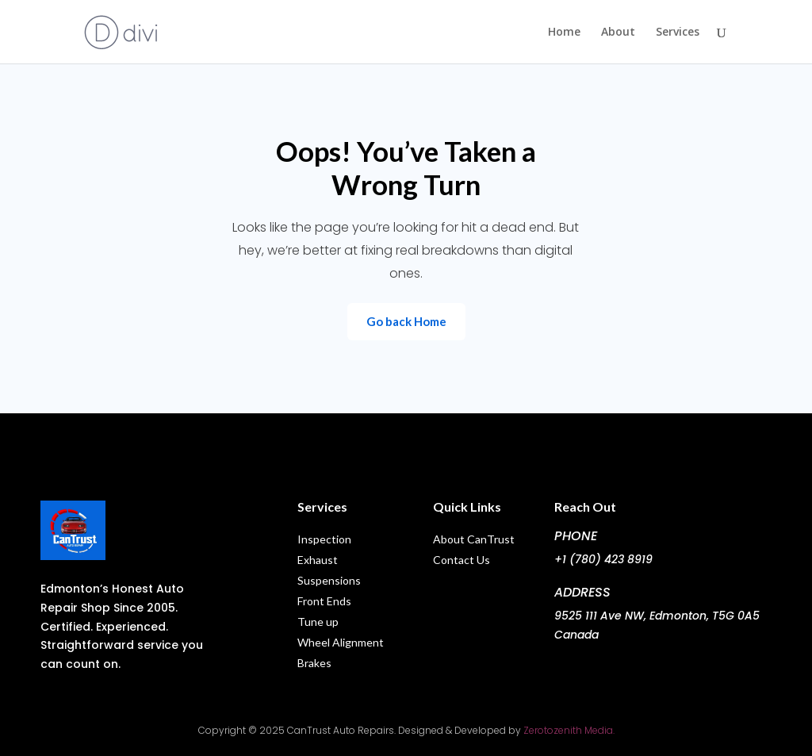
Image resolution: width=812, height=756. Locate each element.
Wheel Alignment (340, 642)
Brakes (314, 663)
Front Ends (324, 601)
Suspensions (329, 580)
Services (677, 32)
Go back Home (406, 321)
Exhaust (317, 559)
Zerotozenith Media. (568, 730)
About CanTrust (474, 539)
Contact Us (461, 559)
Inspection (325, 539)
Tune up (318, 621)
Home (564, 32)
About (618, 32)
